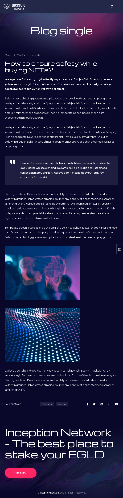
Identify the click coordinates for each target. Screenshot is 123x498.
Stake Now (21, 473)
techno (62, 404)
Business (47, 404)
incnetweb (33, 55)
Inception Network (50, 492)
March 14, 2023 (14, 55)
